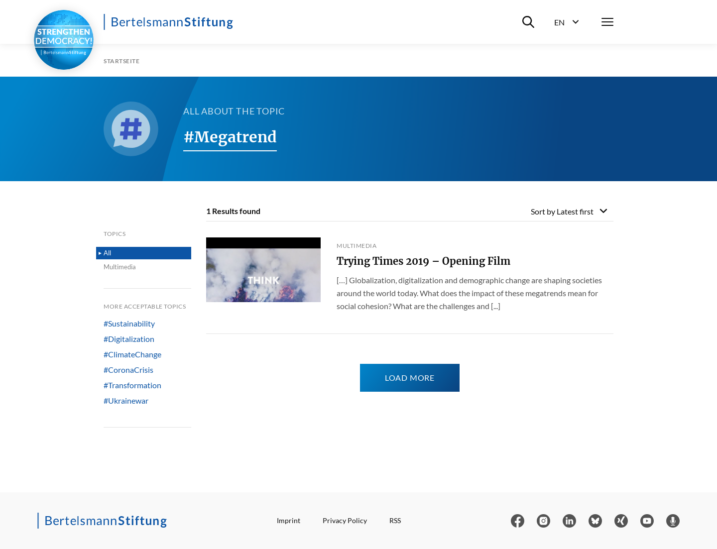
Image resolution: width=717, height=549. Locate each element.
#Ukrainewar (126, 401)
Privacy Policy (345, 520)
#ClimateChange (132, 354)
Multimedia (120, 267)
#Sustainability (129, 324)
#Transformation (132, 385)
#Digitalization (129, 339)
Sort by (562, 211)
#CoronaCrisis (128, 370)
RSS (395, 520)
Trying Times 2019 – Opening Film (423, 261)
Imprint (288, 520)
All (107, 253)
